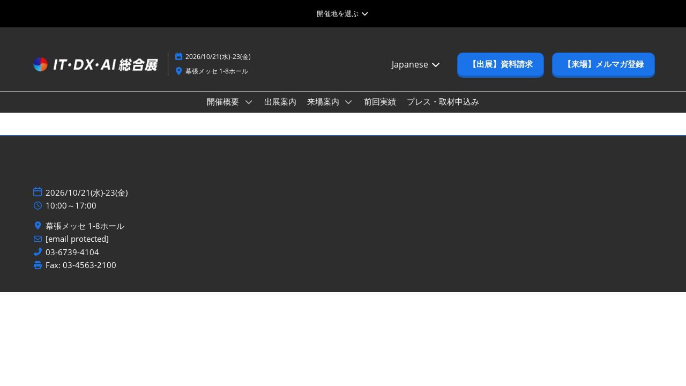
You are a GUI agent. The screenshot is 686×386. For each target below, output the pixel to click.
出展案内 (280, 101)
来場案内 (324, 101)
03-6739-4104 (72, 252)
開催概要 (224, 101)
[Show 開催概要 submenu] (248, 102)
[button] (500, 64)
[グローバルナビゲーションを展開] (343, 13)
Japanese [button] (416, 64)
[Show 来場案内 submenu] (349, 102)
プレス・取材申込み (443, 101)
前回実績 (380, 101)
